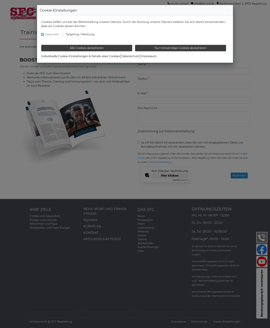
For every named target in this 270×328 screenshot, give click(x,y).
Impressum (149, 56)
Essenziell (52, 34)
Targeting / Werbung (80, 34)
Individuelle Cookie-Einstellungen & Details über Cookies (80, 56)
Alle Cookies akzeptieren (87, 48)
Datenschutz (130, 56)
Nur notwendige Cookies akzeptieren (180, 48)
